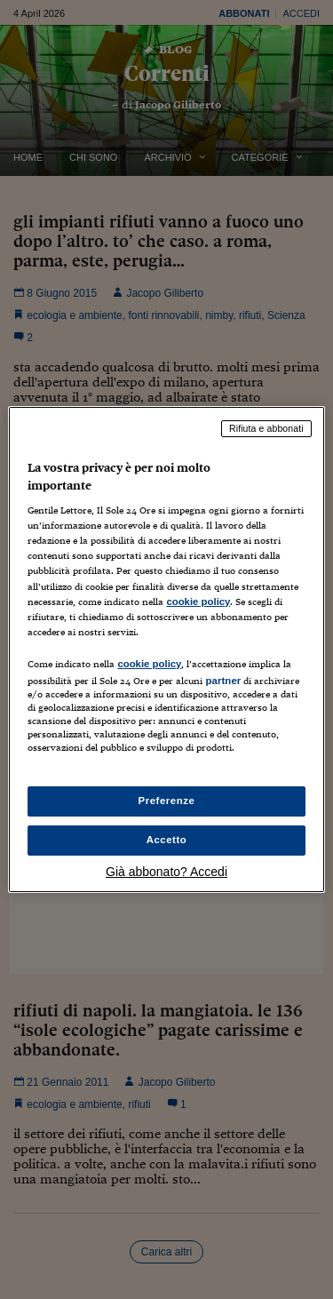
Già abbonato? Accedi (166, 872)
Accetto (167, 839)
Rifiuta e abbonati (266, 428)
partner (223, 680)
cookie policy (198, 601)
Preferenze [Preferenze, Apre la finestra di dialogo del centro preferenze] (167, 800)
